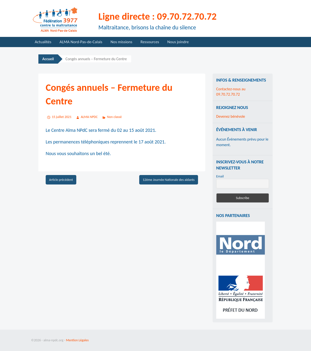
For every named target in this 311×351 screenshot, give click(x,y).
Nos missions (121, 41)
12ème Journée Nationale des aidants (169, 180)
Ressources (149, 41)
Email (220, 176)
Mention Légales (77, 340)
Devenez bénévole (230, 116)
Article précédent (61, 180)
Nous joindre (178, 41)
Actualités (43, 41)
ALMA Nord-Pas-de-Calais (81, 41)
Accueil (48, 59)
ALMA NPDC (89, 117)
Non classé (114, 117)
